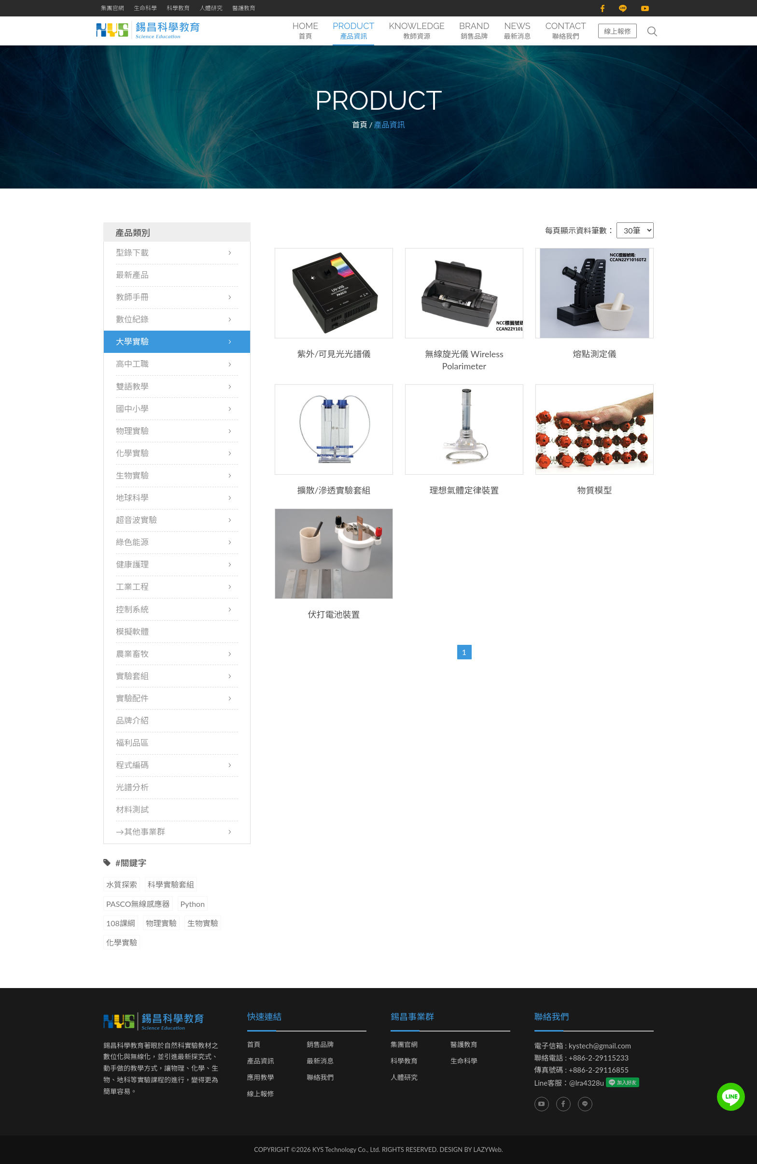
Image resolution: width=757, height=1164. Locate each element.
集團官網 (112, 8)
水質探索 (121, 884)
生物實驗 (202, 923)
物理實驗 (161, 923)
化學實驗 (121, 942)
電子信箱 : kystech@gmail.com (582, 1045)
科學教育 (178, 8)
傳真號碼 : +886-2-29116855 (581, 1069)
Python (193, 903)
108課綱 (120, 923)
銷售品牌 (320, 1044)
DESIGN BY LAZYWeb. (471, 1149)
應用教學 (260, 1077)
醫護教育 (243, 8)
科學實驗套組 (171, 884)
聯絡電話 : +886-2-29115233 (581, 1057)
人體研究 (211, 8)
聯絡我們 (320, 1077)
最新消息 (320, 1061)
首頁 (359, 124)
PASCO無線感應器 (138, 903)
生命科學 (145, 8)
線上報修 (617, 31)
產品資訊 (260, 1061)
